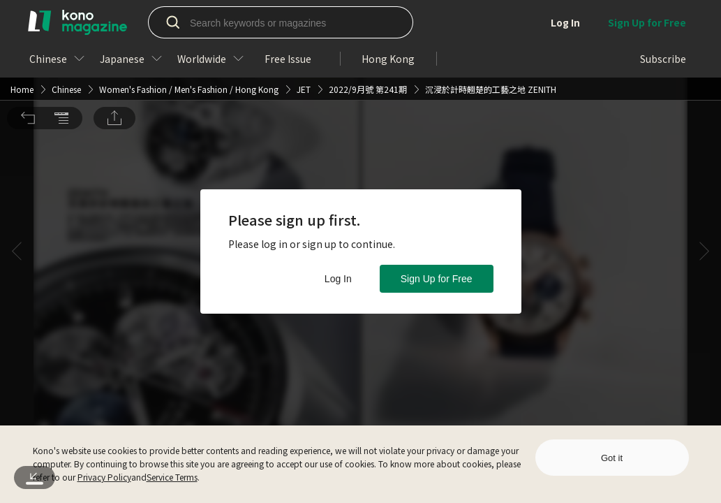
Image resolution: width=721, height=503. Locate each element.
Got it (612, 458)
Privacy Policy (104, 477)
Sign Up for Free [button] (437, 278)
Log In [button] (338, 278)
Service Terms (172, 477)
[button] (28, 28)
